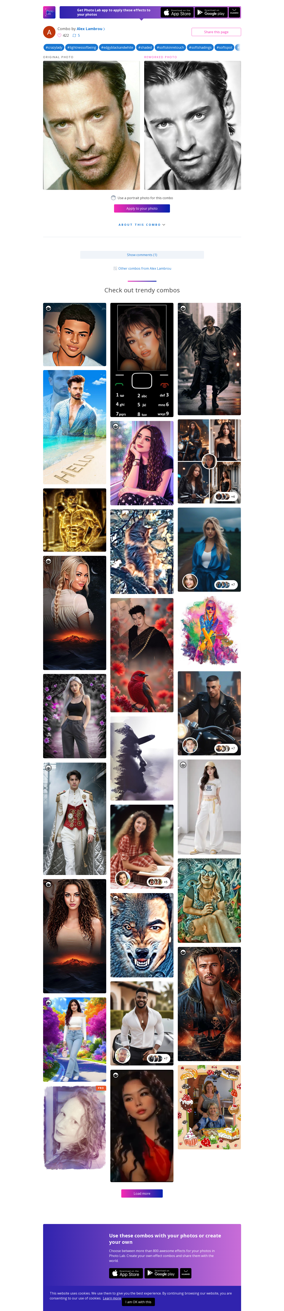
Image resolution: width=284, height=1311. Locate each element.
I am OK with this (138, 1302)
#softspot (224, 47)
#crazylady (54, 47)
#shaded (145, 47)
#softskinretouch (170, 47)
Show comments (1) (142, 255)
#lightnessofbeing (81, 47)
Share (216, 32)
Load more (142, 1193)
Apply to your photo (142, 208)
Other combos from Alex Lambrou (142, 268)
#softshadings (200, 47)
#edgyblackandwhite (117, 47)
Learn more (112, 1298)
